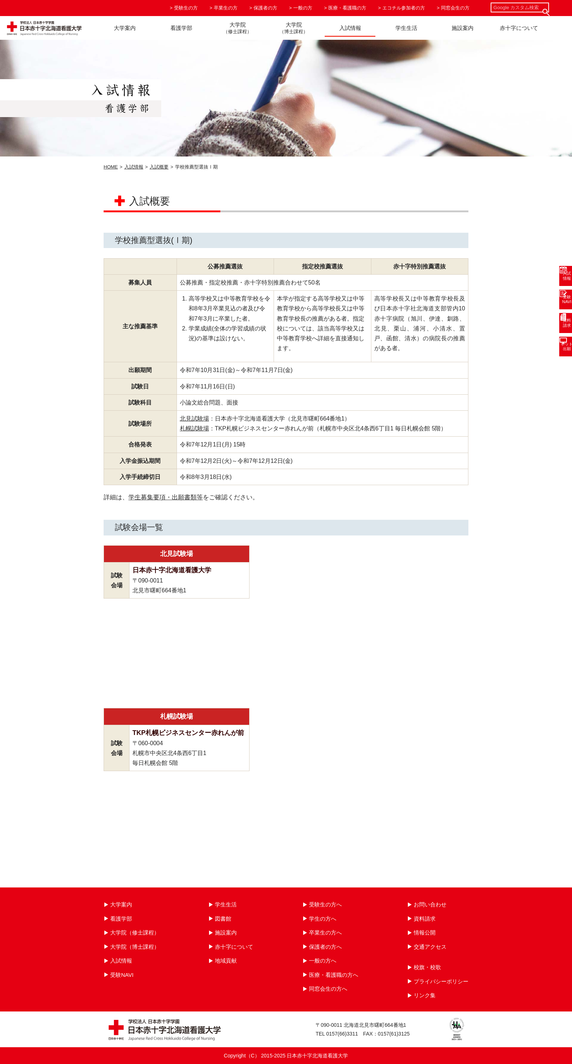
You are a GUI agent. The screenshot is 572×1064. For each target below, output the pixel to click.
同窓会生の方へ (328, 989)
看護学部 (181, 28)
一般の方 (302, 8)
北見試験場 (194, 418)
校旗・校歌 (427, 967)
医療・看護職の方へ (333, 975)
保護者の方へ (325, 947)
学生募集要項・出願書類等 (165, 497)
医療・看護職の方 (347, 8)
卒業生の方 (225, 8)
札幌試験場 (194, 428)
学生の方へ (322, 919)
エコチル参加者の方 (403, 8)
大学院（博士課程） (134, 947)
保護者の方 (265, 8)
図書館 (223, 919)
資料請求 (425, 919)
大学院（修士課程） (134, 932)
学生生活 (406, 28)
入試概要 (159, 167)
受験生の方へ (325, 904)
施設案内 (463, 28)
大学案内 (125, 28)
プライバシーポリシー (441, 981)
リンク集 (425, 995)
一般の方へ (322, 960)
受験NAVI (122, 975)
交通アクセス (430, 947)
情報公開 (425, 932)
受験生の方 (186, 8)
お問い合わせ (430, 904)
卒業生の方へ (325, 932)
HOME (111, 167)
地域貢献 (226, 960)
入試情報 (350, 28)
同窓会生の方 (455, 8)
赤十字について (519, 28)
